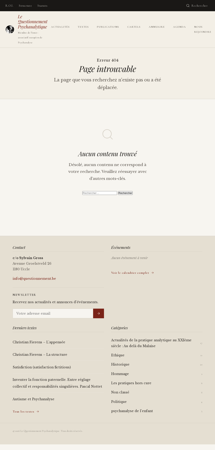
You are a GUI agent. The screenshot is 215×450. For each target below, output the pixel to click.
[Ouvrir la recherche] (197, 5)
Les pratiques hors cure (131, 383)
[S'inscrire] (98, 313)
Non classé (120, 392)
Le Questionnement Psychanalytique (32, 21)
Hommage (120, 374)
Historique (120, 364)
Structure (25, 6)
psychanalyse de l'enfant (132, 411)
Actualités (60, 26)
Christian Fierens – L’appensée (39, 342)
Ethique (117, 355)
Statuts (43, 6)
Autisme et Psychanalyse (33, 399)
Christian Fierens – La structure (40, 355)
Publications (108, 26)
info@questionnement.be (34, 279)
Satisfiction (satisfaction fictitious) (42, 367)
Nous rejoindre (202, 29)
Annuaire (157, 26)
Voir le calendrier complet (132, 273)
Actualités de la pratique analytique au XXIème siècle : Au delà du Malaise (151, 343)
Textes (83, 26)
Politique (119, 402)
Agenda (179, 26)
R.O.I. (9, 6)
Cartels (134, 26)
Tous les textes (26, 411)
